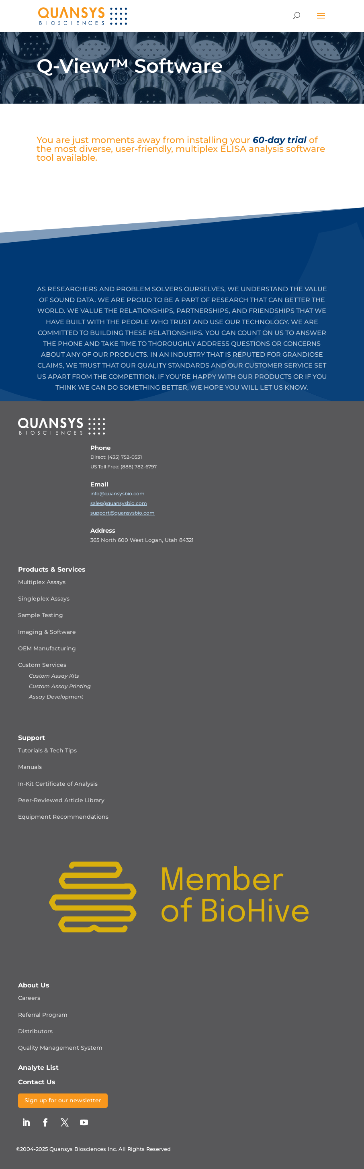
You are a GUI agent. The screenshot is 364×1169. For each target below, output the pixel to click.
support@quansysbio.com (122, 513)
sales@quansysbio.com (118, 503)
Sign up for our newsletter (63, 1100)
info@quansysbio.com (117, 493)
